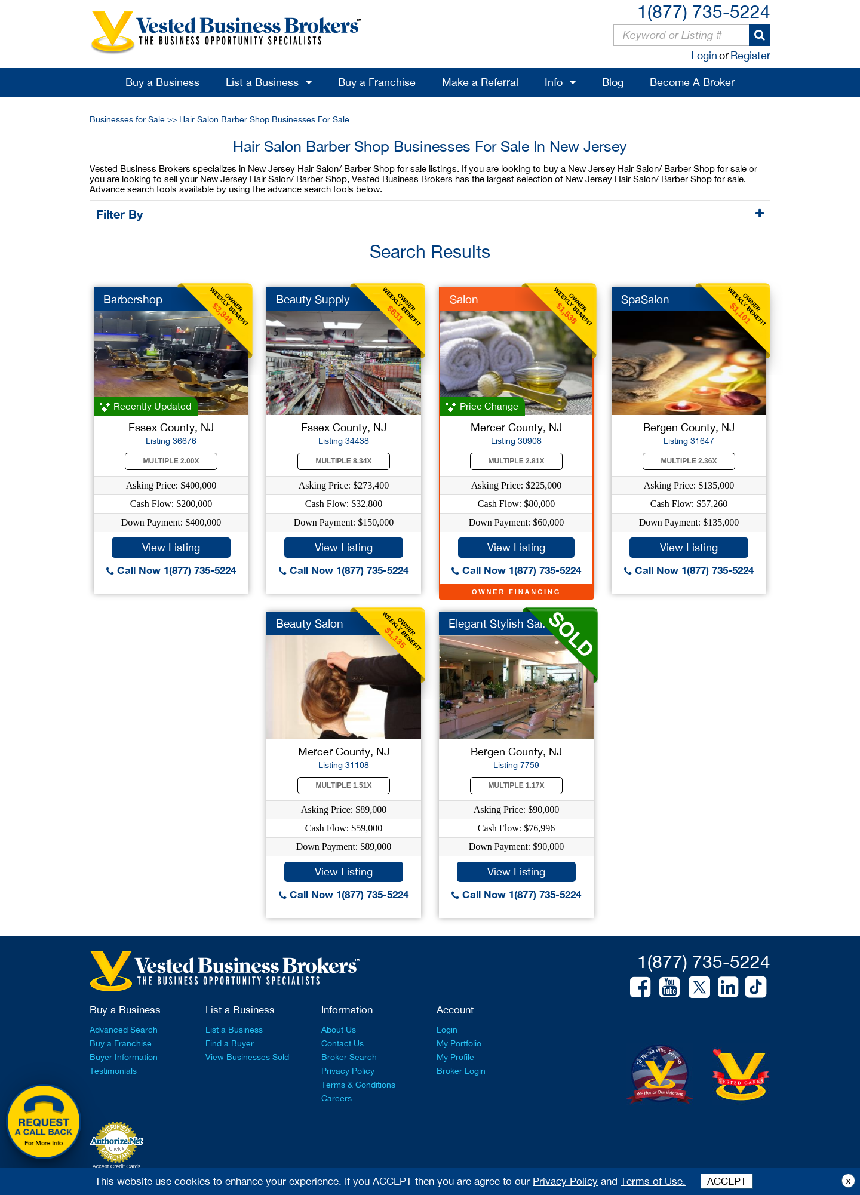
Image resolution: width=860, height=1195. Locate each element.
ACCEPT (727, 1181)
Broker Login (461, 1071)
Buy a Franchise (377, 82)
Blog (613, 82)
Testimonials (113, 1071)
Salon (464, 299)
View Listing (171, 547)
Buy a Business (162, 82)
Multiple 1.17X (517, 785)
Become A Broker (692, 82)
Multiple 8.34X (344, 461)
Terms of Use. (653, 1181)
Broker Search (349, 1057)
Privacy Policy (347, 1071)
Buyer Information (124, 1057)
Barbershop (132, 299)
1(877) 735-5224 (703, 11)
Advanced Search (124, 1029)
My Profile (455, 1057)
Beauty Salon (309, 623)
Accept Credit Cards (117, 1166)
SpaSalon (645, 299)
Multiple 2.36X (689, 461)
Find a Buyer (229, 1043)
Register (750, 55)
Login (704, 55)
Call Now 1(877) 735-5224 (171, 570)
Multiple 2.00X (171, 461)
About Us (338, 1029)
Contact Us (342, 1043)
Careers (336, 1098)
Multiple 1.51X (344, 785)
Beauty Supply (313, 299)
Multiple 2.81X (517, 461)
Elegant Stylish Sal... (500, 623)
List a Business (262, 82)
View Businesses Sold (247, 1057)
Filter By (121, 214)
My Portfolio (459, 1043)
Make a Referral (480, 82)
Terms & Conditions (358, 1084)
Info (554, 82)
